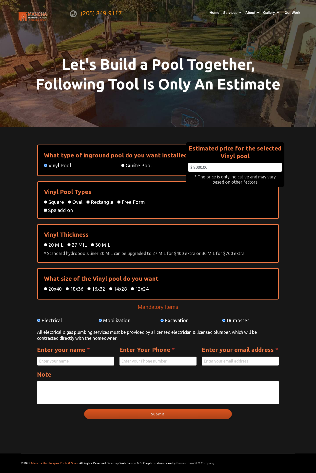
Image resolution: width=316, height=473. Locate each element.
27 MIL (79, 245)
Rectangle (102, 202)
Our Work (292, 13)
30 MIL (102, 245)
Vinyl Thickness (66, 234)
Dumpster (238, 320)
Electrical (51, 320)
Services (230, 13)
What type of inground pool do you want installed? (119, 155)
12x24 (142, 289)
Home (214, 13)
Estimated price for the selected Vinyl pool (235, 152)
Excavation (177, 320)
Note (44, 374)
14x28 (120, 289)
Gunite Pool (139, 165)
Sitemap (113, 463)
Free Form (133, 202)
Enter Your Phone (147, 349)
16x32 (98, 289)
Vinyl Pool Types (67, 192)
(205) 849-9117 (101, 13)
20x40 (55, 289)
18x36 (76, 289)
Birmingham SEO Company (195, 463)
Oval (77, 202)
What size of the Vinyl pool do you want (101, 278)
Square (56, 202)
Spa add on (60, 210)
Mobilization (116, 320)
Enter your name (63, 349)
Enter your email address (240, 349)
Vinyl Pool (59, 165)
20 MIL (55, 245)
